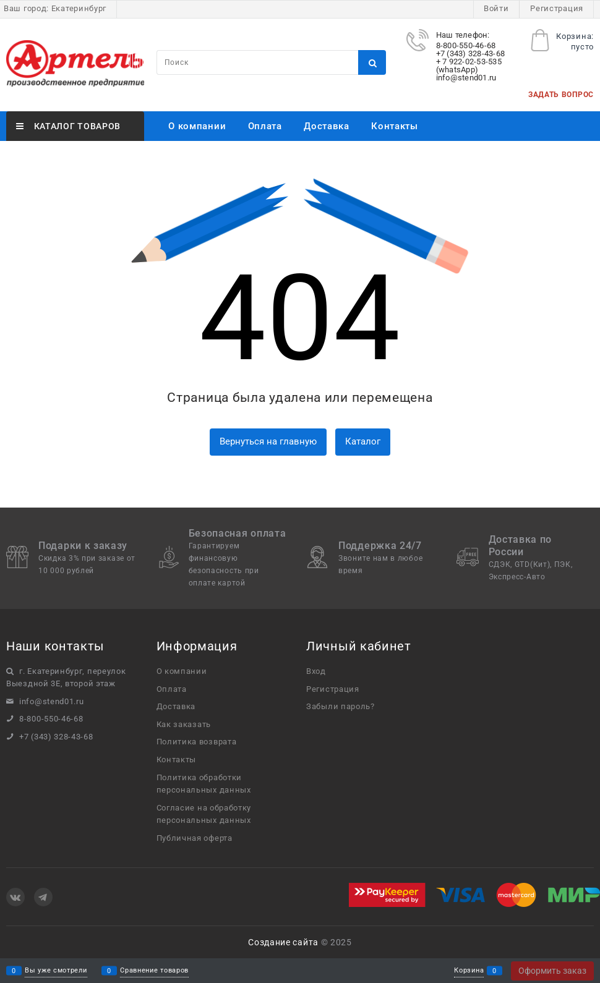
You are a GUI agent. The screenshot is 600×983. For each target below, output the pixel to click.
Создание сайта (283, 942)
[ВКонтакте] (15, 897)
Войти (496, 8)
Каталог (362, 441)
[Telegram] (43, 897)
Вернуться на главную (268, 441)
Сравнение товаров (154, 971)
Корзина (469, 971)
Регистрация (556, 8)
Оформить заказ (552, 971)
